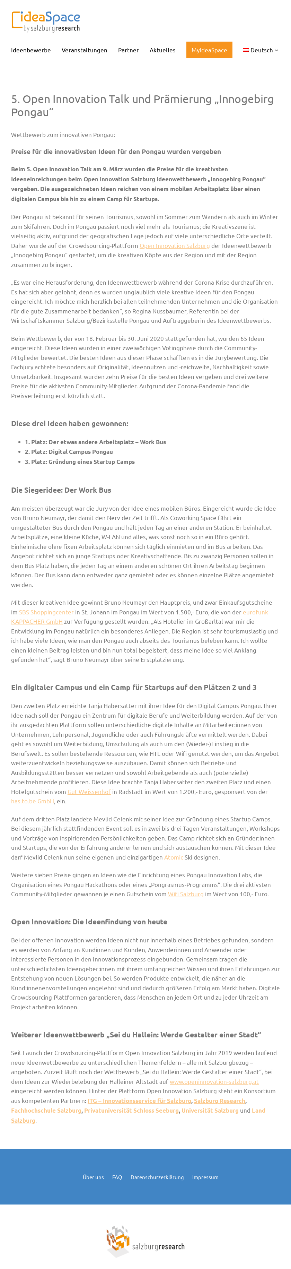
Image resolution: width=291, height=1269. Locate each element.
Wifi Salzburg (186, 893)
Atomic (173, 857)
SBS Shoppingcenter (46, 611)
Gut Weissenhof (89, 791)
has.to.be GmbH (32, 800)
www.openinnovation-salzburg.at (214, 1081)
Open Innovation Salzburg (175, 245)
